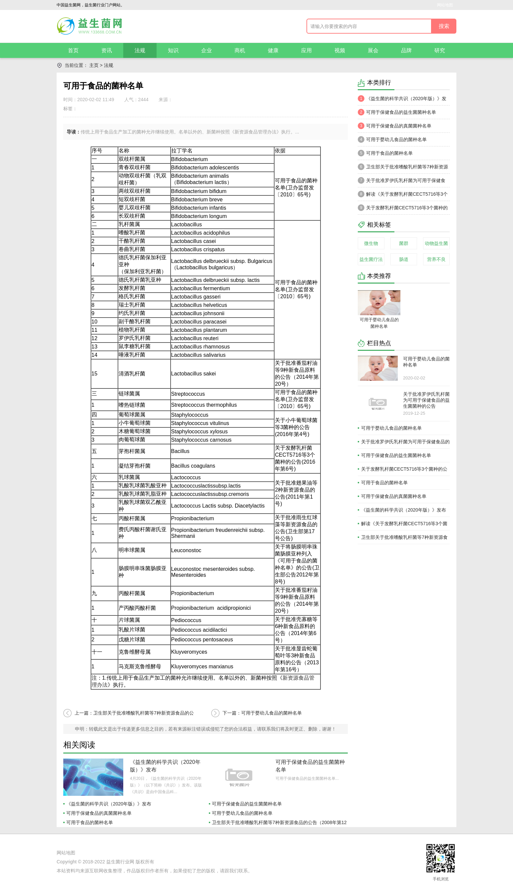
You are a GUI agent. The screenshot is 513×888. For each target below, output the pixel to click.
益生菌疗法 (371, 259)
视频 (339, 50)
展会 (373, 50)
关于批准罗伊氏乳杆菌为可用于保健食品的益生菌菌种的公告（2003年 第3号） (401, 182)
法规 (140, 50)
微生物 (371, 243)
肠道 (403, 259)
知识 (173, 50)
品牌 (406, 50)
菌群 (403, 243)
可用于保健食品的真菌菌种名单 (99, 813)
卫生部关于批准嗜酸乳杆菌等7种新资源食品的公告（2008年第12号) (403, 168)
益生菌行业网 (120, 861)
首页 (73, 50)
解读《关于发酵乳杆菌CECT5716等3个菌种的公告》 (403, 196)
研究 (439, 50)
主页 (94, 65)
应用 (306, 50)
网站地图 (445, 5)
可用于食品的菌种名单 (89, 822)
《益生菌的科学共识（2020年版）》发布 (108, 803)
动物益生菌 (436, 243)
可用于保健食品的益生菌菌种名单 (247, 803)
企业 (206, 50)
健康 (273, 50)
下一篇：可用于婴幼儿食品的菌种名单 (262, 713)
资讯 (106, 50)
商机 (240, 50)
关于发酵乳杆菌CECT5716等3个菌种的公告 (403, 209)
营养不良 (436, 259)
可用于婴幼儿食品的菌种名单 (242, 813)
